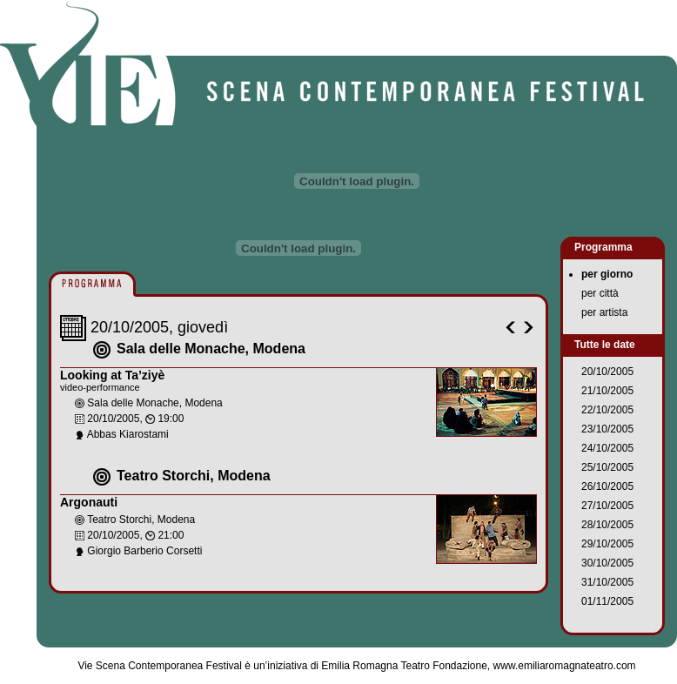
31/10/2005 (607, 582)
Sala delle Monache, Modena (211, 348)
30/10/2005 (607, 563)
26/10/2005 (607, 486)
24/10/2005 (607, 448)
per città (600, 293)
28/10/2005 (607, 525)
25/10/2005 (607, 467)
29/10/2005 (607, 544)
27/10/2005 (607, 506)
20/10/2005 (607, 371)
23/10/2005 (607, 429)
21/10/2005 (607, 391)
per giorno (607, 274)
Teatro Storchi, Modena (194, 475)
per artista (604, 312)
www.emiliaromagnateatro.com (564, 666)
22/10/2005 (607, 410)
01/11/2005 (607, 601)
